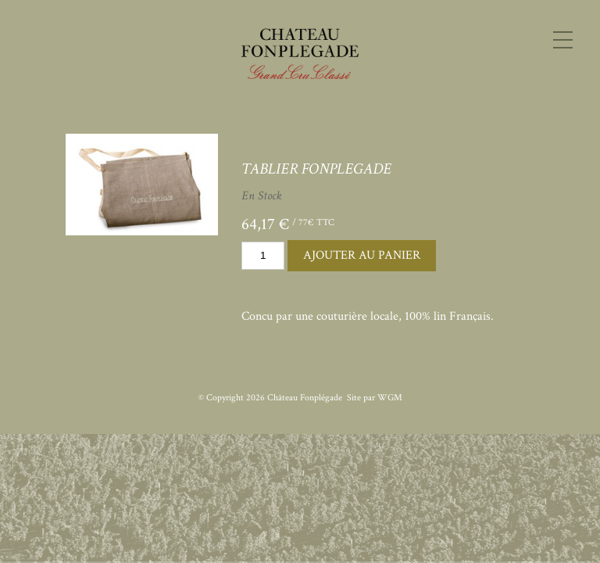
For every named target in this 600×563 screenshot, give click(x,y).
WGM (389, 397)
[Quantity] (262, 255)
